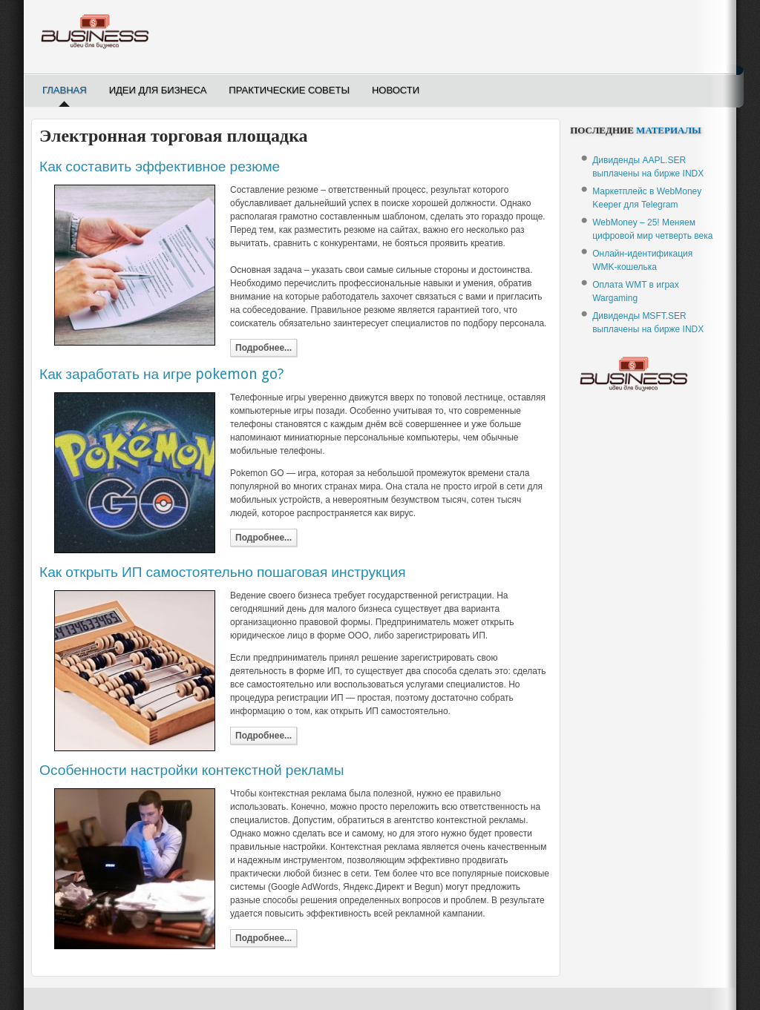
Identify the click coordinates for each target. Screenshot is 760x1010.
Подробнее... (263, 348)
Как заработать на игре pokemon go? (161, 374)
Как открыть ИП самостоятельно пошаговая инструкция (222, 572)
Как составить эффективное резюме (159, 166)
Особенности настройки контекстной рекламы (191, 770)
